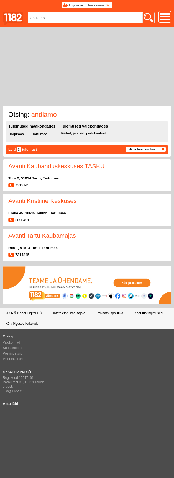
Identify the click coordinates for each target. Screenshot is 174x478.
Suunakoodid (12, 348)
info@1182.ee (13, 391)
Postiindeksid (12, 353)
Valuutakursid (13, 359)
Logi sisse (76, 5)
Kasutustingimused (149, 313)
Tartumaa (39, 134)
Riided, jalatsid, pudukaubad (83, 133)
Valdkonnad (11, 342)
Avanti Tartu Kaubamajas (42, 235)
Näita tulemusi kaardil (144, 149)
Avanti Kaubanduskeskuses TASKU (56, 166)
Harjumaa (16, 134)
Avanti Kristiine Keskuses (42, 200)
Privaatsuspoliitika (110, 313)
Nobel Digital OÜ (29, 313)
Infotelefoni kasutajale (69, 313)
